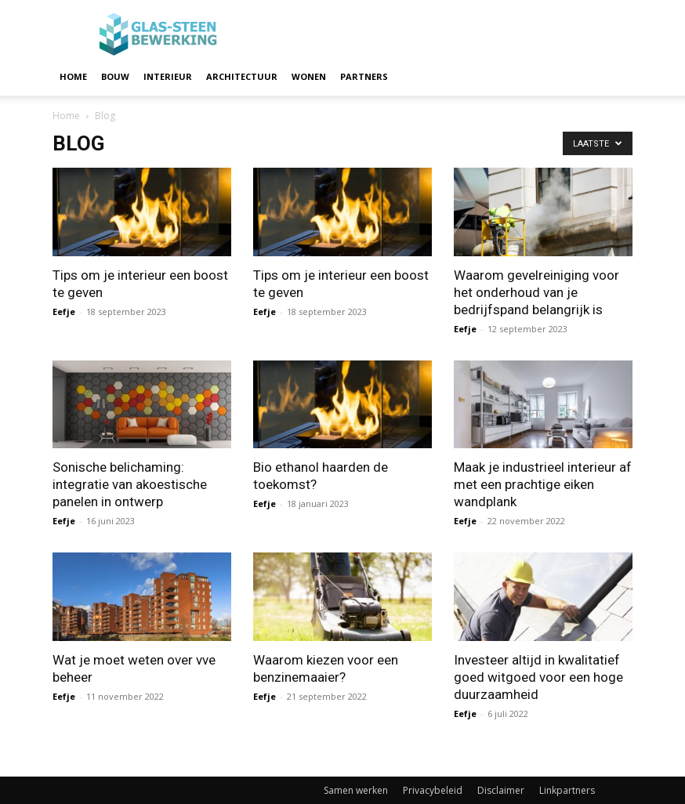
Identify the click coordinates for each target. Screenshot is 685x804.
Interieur (167, 76)
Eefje (64, 311)
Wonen (309, 76)
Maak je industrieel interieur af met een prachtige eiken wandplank (543, 484)
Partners (364, 76)
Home (73, 76)
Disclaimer (500, 790)
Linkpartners (567, 790)
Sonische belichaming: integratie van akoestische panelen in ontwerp (130, 484)
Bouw (115, 76)
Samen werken (356, 790)
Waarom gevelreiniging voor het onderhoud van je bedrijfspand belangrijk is (536, 292)
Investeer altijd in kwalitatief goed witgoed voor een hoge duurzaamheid (538, 677)
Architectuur (241, 76)
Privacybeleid (432, 790)
